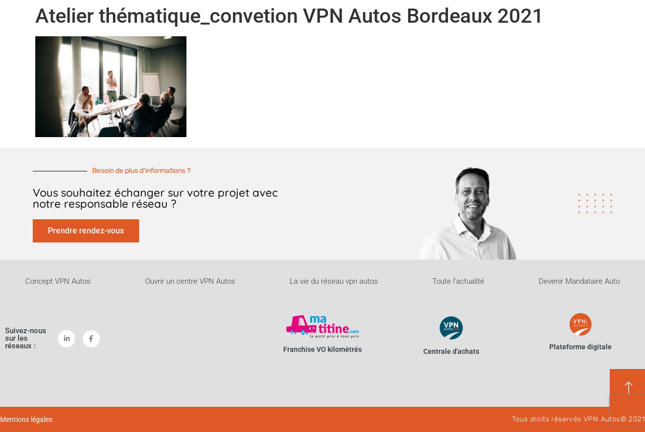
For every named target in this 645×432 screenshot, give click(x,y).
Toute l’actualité (458, 281)
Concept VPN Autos (58, 281)
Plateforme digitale (580, 347)
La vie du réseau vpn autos (334, 281)
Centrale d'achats (451, 351)
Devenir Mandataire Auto (579, 281)
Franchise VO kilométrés (322, 349)
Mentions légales (26, 419)
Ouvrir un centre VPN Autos (190, 281)
